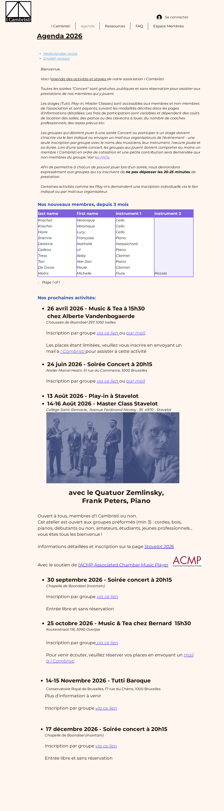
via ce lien (108, 333)
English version (56, 58)
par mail (135, 333)
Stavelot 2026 (159, 546)
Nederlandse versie (60, 54)
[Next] (62, 282)
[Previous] (40, 282)
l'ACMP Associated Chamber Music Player (123, 564)
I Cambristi (73, 351)
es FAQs (102, 157)
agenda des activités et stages (79, 79)
